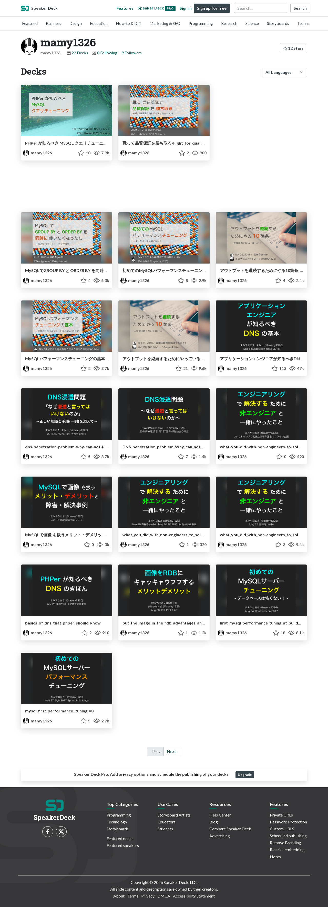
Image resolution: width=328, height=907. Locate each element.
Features (125, 8)
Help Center (220, 814)
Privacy (148, 895)
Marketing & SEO (164, 23)
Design (75, 23)
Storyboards (278, 23)
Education (99, 23)
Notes (275, 856)
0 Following (107, 52)
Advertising (219, 835)
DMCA (163, 895)
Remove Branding (285, 842)
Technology (307, 23)
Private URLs (281, 814)
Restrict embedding (287, 849)
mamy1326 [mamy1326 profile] (37, 152)
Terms (132, 895)
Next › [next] (172, 751)
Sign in (186, 8)
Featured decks (120, 838)
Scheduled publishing (288, 835)
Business (53, 23)
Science (252, 23)
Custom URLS (282, 828)
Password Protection (288, 821)
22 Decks (79, 52)
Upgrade (245, 775)
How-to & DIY (128, 23)
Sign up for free (212, 8)
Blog (213, 821)
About (119, 895)
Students (165, 828)
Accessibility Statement (194, 895)
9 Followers (131, 52)
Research (229, 23)
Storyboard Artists (174, 814)
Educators (167, 821)
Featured (30, 23)
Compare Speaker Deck (230, 828)
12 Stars (293, 48)
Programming (201, 23)
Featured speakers (123, 845)
